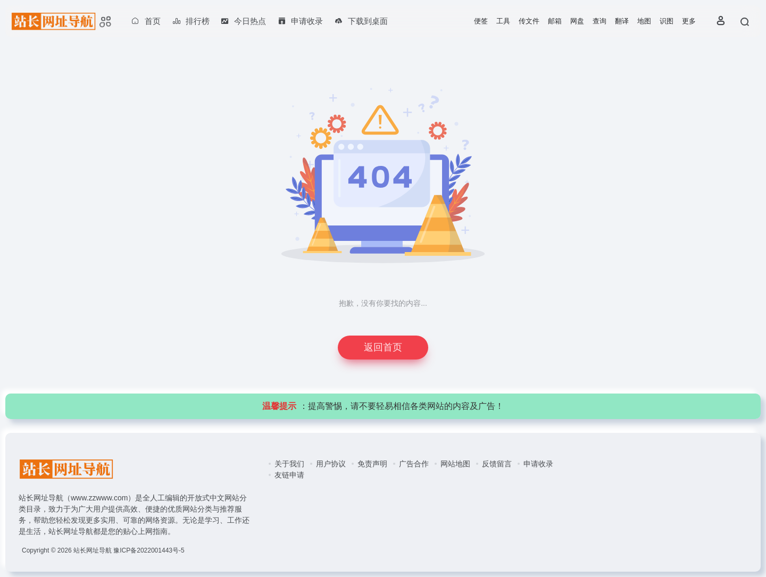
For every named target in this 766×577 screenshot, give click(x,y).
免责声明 (372, 463)
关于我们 (289, 463)
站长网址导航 (92, 550)
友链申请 (289, 475)
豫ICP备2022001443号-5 (148, 550)
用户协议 (331, 463)
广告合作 (414, 463)
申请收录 (538, 463)
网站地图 (455, 463)
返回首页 (383, 347)
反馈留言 (497, 463)
